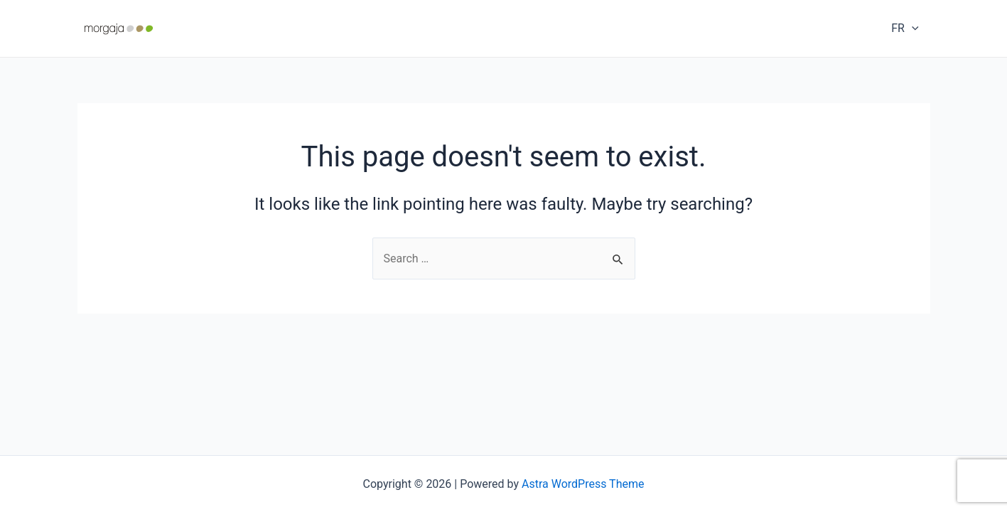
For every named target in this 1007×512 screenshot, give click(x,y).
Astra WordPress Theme (583, 484)
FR (904, 28)
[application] (912, 28)
